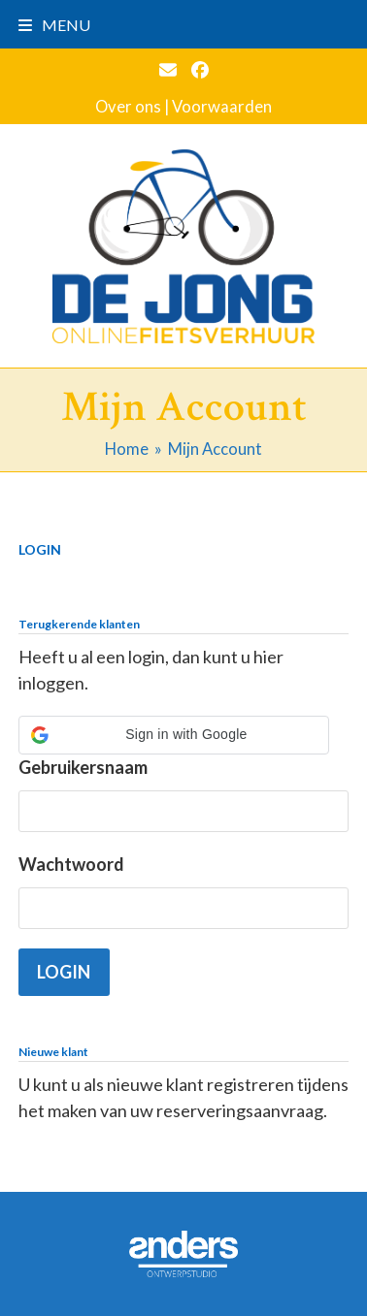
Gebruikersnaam (83, 767)
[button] (54, 25)
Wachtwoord (71, 864)
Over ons (128, 106)
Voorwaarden (222, 106)
